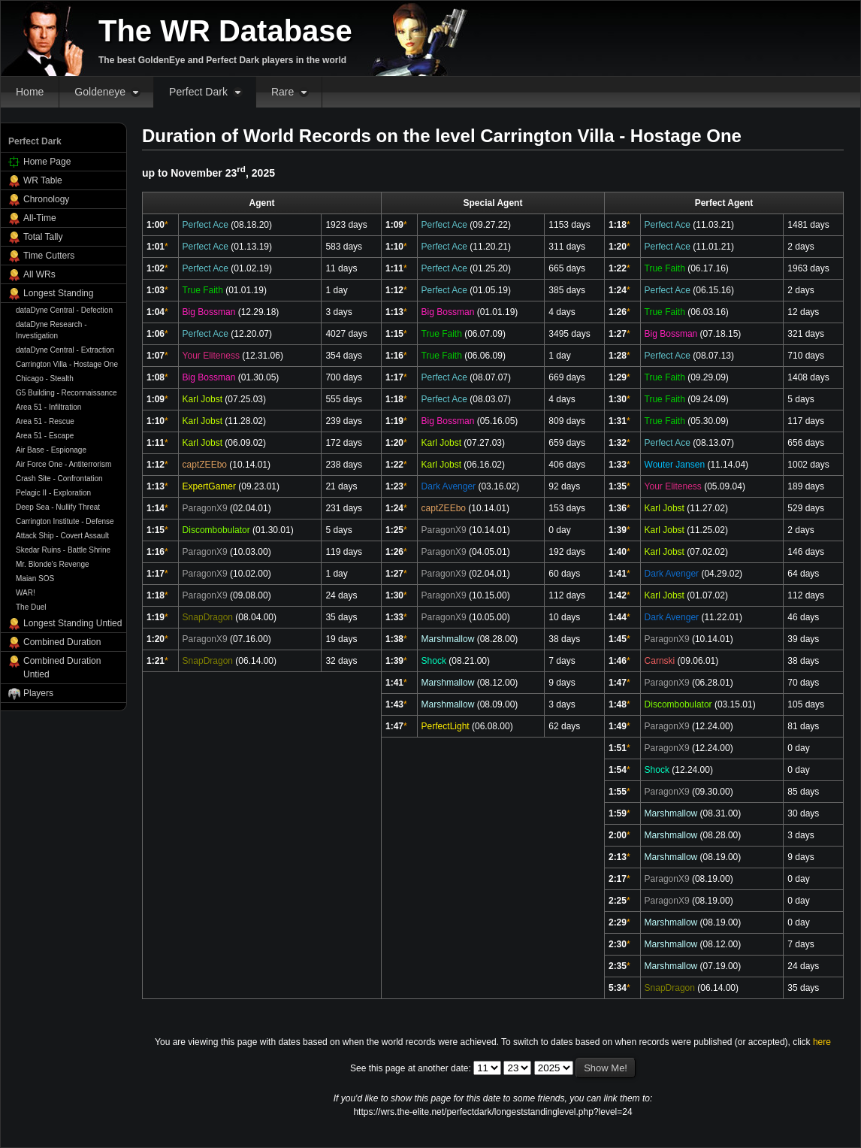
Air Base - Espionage (51, 450)
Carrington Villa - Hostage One (67, 364)
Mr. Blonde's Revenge (52, 564)
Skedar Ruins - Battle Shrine (63, 550)
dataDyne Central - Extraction (65, 350)
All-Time (39, 218)
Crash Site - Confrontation (59, 478)
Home (30, 92)
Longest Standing (58, 293)
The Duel (31, 607)
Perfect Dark (198, 92)
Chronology (46, 199)
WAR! (25, 593)
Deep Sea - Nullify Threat (58, 507)
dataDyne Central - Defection (64, 310)
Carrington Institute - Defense (65, 521)
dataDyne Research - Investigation (51, 330)
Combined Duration (62, 642)
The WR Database (225, 30)
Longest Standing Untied (72, 623)
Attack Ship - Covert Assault (62, 536)
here (822, 1042)
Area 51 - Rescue (45, 421)
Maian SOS (35, 578)
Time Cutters (48, 255)
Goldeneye (99, 92)
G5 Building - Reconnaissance (66, 393)
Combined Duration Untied (62, 668)
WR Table (42, 180)
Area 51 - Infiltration (48, 407)
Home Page (47, 161)
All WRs (39, 274)
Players (38, 693)
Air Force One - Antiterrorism (63, 464)
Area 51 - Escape (45, 436)
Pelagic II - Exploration (53, 493)
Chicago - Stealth (45, 378)
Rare (282, 92)
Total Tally (42, 237)
